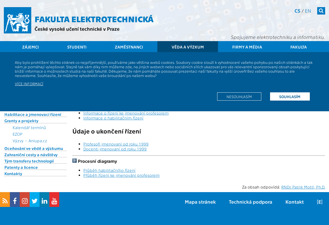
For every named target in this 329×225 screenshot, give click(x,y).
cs (297, 10)
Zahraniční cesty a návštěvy (31, 154)
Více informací (29, 83)
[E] (319, 201)
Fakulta (298, 46)
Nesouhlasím (239, 96)
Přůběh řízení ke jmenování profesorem (121, 175)
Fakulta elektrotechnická (94, 19)
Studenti (77, 46)
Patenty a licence (21, 167)
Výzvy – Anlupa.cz (30, 140)
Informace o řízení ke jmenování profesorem (126, 112)
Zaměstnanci (129, 46)
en (308, 10)
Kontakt (294, 201)
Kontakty (13, 173)
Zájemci (30, 46)
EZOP (17, 134)
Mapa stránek (200, 201)
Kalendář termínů (29, 127)
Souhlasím (289, 96)
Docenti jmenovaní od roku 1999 (115, 148)
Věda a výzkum (188, 46)
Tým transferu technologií (29, 160)
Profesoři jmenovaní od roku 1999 (116, 143)
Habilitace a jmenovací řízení (32, 114)
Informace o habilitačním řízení (113, 117)
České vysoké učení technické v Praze (77, 29)
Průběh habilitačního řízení (109, 170)
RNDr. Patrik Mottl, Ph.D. (303, 186)
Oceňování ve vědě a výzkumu (33, 148)
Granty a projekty (21, 120)
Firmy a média (247, 46)
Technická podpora (250, 201)
